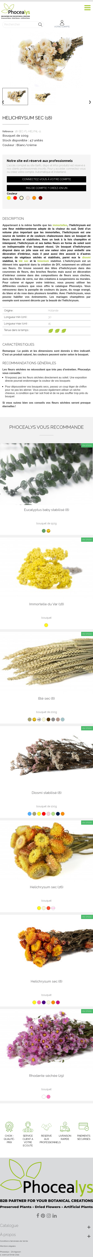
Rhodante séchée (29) (46, 1076)
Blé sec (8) (46, 698)
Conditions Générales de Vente (14, 1241)
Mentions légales (8, 1246)
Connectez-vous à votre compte (46, 179)
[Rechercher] (23, 24)
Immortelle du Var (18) (46, 604)
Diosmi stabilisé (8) (46, 793)
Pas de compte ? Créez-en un (46, 188)
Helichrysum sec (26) (46, 887)
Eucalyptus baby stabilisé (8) (46, 510)
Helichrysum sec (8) (46, 981)
